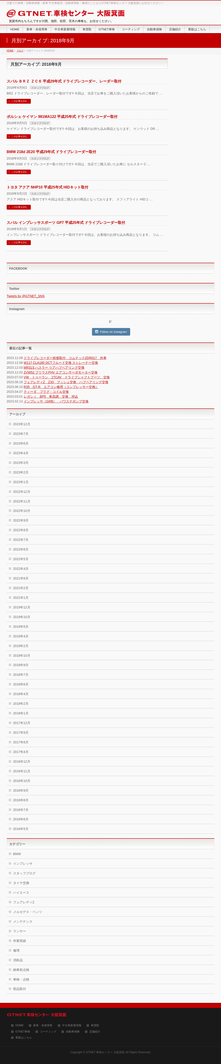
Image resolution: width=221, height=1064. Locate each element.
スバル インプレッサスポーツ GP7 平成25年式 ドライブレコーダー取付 (66, 223)
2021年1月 (21, 597)
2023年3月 (21, 463)
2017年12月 (21, 723)
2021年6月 (21, 578)
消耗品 (18, 960)
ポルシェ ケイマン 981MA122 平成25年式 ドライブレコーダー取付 (62, 117)
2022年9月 (21, 520)
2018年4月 (21, 694)
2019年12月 (21, 607)
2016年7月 (21, 810)
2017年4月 (21, 752)
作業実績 (19, 941)
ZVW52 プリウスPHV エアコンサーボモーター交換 (61, 372)
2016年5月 (21, 829)
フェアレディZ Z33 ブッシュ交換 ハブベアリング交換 (66, 382)
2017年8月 (21, 742)
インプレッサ (22, 863)
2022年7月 (21, 540)
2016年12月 (21, 761)
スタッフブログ (40, 87)
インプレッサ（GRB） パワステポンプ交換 (56, 401)
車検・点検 (21, 979)
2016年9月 (21, 790)
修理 (16, 950)
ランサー (19, 931)
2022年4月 (21, 569)
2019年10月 (21, 617)
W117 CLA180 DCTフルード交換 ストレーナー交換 (61, 363)
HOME (19, 1025)
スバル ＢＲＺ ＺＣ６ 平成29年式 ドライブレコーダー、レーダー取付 (64, 81)
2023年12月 (21, 424)
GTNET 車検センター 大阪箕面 (105, 1052)
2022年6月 (21, 549)
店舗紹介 (94, 1031)
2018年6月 (21, 684)
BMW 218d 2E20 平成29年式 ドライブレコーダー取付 (51, 152)
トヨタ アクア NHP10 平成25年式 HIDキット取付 (47, 187)
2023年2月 (21, 472)
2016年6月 (21, 819)
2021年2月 (21, 588)
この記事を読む (19, 101)
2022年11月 (21, 501)
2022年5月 (21, 559)
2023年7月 (21, 434)
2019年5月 (21, 626)
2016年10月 (21, 781)
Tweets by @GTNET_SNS (26, 296)
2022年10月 (21, 511)
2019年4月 (21, 636)
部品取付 (19, 989)
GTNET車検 (22, 1031)
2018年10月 (21, 655)
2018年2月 (21, 703)
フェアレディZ (23, 902)
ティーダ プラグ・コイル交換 (46, 392)
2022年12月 (21, 491)
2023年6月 (21, 443)
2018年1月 (21, 713)
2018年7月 (21, 674)
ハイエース (21, 892)
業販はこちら (23, 1037)
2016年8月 (21, 800)
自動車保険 (73, 1031)
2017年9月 (21, 732)
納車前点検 (21, 970)
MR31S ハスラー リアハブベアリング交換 (54, 367)
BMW (17, 854)
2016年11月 (21, 771)
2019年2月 (21, 646)
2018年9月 (21, 665)
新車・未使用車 (42, 1025)
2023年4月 (21, 453)
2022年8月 (21, 530)
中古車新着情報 (71, 1025)
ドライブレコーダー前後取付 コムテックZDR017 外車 (65, 358)
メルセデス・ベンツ (27, 912)
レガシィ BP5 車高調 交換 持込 (51, 396)
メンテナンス (22, 921)
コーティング (48, 1031)
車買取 (95, 1025)
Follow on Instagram (111, 332)
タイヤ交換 (21, 883)
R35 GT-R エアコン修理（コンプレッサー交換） (61, 387)
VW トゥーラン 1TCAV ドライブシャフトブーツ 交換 (67, 377)
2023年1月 (21, 482)
